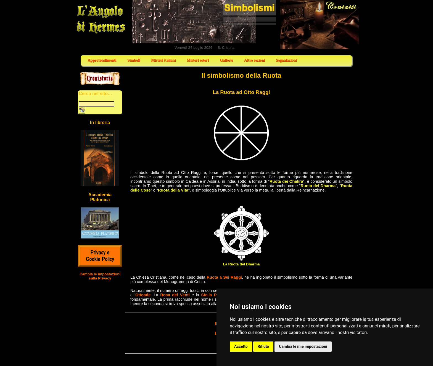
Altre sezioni (254, 60)
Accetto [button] (241, 346)
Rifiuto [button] (263, 346)
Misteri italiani (163, 60)
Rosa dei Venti (175, 295)
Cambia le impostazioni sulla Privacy (100, 276)
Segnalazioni (286, 60)
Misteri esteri (198, 60)
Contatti (319, 24)
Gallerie (226, 60)
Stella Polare (213, 295)
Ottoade (143, 295)
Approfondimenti (102, 60)
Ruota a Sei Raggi (224, 277)
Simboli (133, 60)
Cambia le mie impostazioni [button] (303, 346)
